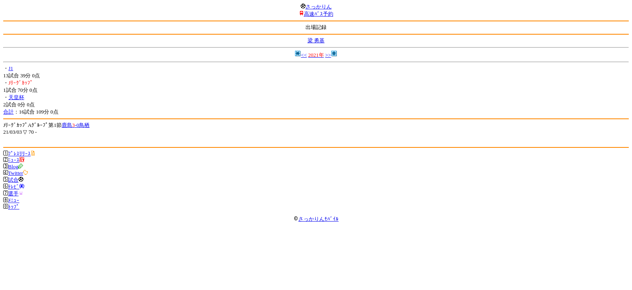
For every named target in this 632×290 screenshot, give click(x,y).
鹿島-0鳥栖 (75, 125)
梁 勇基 (316, 40)
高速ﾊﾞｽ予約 (318, 14)
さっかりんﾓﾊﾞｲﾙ (316, 219)
